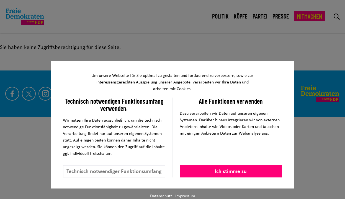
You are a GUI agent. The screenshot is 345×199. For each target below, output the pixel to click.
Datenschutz (161, 195)
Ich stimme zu (231, 171)
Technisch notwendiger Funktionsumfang (113, 171)
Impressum (185, 195)
